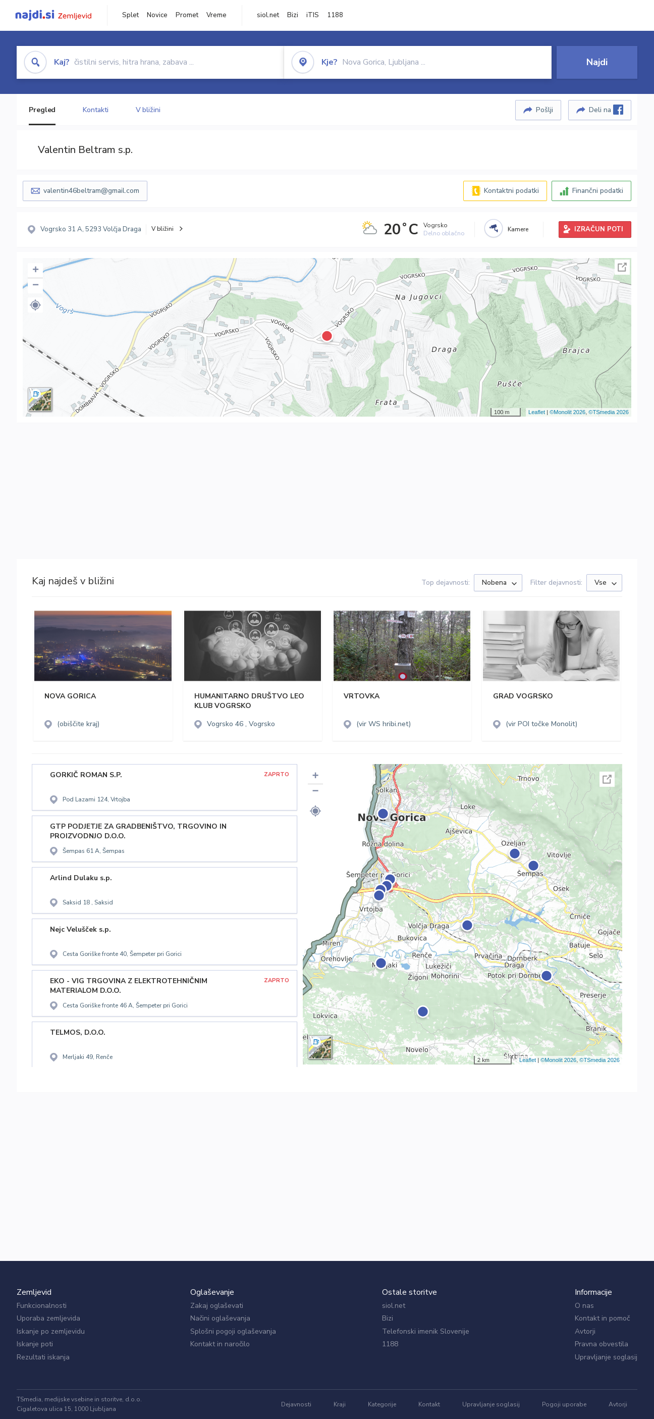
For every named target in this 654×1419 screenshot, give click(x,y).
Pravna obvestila (601, 1344)
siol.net (268, 15)
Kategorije (382, 1404)
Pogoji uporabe (564, 1404)
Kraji (340, 1404)
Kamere (518, 229)
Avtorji (585, 1331)
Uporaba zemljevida (48, 1318)
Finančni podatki (597, 190)
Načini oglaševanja (220, 1318)
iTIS (312, 15)
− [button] (35, 285)
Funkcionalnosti (42, 1305)
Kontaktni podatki (511, 190)
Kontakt (429, 1404)
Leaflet (536, 412)
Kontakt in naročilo (220, 1344)
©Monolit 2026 (567, 412)
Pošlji (544, 110)
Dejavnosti (296, 1404)
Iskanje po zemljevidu (51, 1331)
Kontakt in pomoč (602, 1318)
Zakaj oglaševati (216, 1305)
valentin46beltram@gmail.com (91, 190)
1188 (335, 15)
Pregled (42, 110)
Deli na (606, 110)
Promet (187, 15)
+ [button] (35, 270)
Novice (157, 15)
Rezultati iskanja (43, 1357)
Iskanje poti (35, 1344)
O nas (584, 1305)
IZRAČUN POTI (598, 229)
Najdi (597, 62)
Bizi (292, 15)
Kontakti (95, 110)
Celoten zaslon (622, 267)
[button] (35, 305)
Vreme (216, 15)
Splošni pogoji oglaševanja (233, 1331)
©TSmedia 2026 (608, 412)
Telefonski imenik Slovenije (425, 1331)
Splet (130, 15)
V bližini (148, 110)
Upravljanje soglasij (606, 1357)
